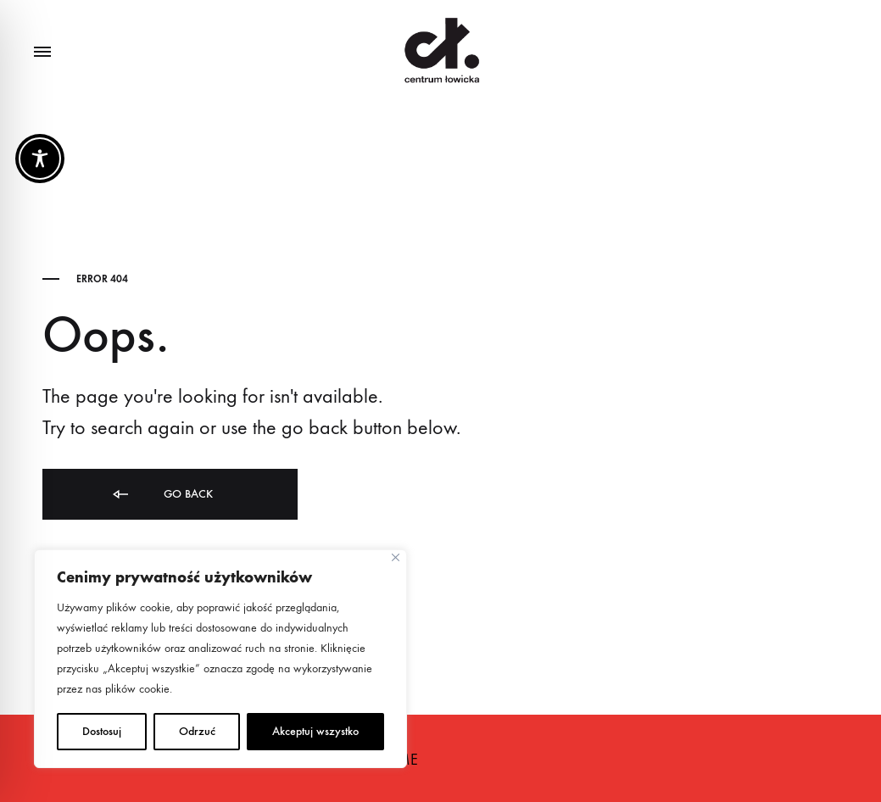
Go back (161, 494)
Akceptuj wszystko (315, 731)
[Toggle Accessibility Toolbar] (40, 158)
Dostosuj (101, 731)
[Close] (395, 557)
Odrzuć (197, 731)
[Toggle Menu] (42, 52)
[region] (220, 658)
